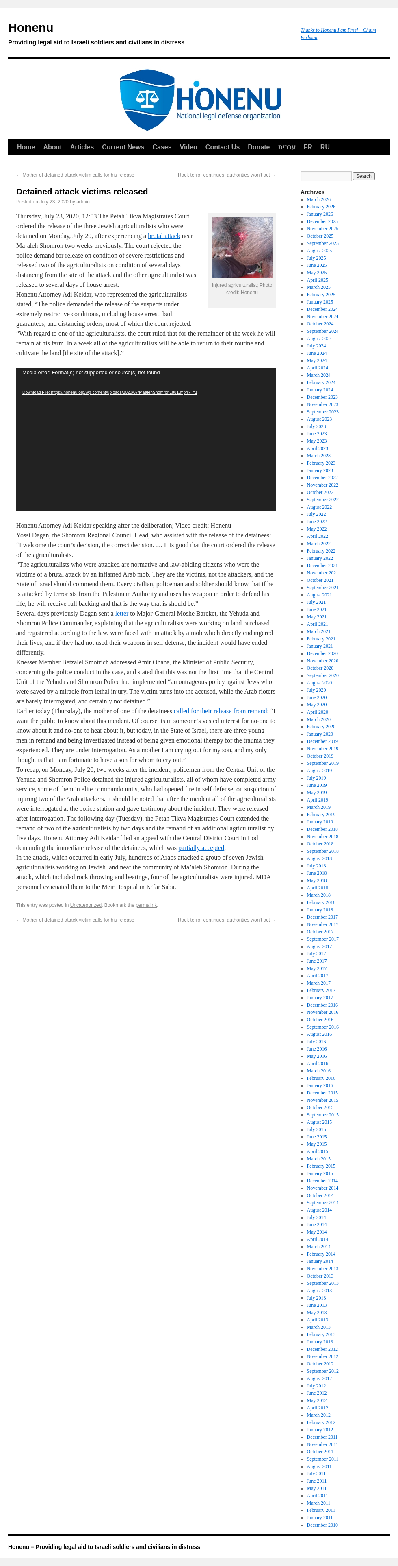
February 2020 (321, 726)
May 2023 (317, 441)
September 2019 (323, 763)
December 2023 (322, 397)
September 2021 (323, 587)
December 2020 (322, 653)
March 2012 (319, 1415)
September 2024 (323, 331)
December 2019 (322, 741)
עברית (287, 147)
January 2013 (320, 1342)
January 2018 (320, 910)
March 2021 (319, 631)
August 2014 (319, 1210)
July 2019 (316, 778)
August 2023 (319, 419)
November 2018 (323, 836)
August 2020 (319, 683)
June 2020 (317, 697)
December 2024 (322, 309)
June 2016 (317, 1049)
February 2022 (321, 551)
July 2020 (316, 690)
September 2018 (323, 851)
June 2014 (317, 1224)
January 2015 (320, 1173)
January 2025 (320, 302)
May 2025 (317, 272)
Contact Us (222, 147)
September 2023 (323, 412)
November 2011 (322, 1444)
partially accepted (201, 847)
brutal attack (164, 235)
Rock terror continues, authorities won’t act (227, 175)
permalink (146, 905)
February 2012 (321, 1422)
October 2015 (320, 1107)
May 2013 (317, 1312)
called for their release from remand (220, 711)
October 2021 (320, 580)
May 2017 (317, 968)
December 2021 (322, 565)
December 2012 (322, 1349)
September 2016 (323, 1027)
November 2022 (323, 485)
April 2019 (317, 800)
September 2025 (323, 243)
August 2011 (319, 1466)
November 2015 (323, 1100)
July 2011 (316, 1473)
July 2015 (316, 1129)
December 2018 (322, 829)
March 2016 (319, 1071)
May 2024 (317, 360)
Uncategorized (86, 905)
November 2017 (323, 924)
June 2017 (317, 961)
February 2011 (321, 1510)
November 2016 (323, 1012)
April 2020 (317, 712)
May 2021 (317, 617)
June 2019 (317, 785)
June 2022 (317, 521)
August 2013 (319, 1290)
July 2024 (316, 346)
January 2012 (320, 1430)
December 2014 (322, 1181)
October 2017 (320, 932)
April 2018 (317, 888)
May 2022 (317, 529)
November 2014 (323, 1188)
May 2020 (317, 705)
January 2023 (320, 470)
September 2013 (323, 1283)
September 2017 (323, 939)
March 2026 (319, 199)
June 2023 (317, 434)
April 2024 (317, 368)
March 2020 (319, 719)
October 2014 (320, 1195)
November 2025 (323, 229)
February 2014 (321, 1254)
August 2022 (319, 507)
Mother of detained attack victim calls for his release (75, 175)
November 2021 (323, 573)
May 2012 (317, 1400)
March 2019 (319, 807)
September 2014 (323, 1203)
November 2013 (323, 1268)
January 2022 (320, 558)
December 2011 (322, 1437)
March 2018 (319, 895)
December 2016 (322, 1005)
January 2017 (320, 997)
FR (308, 147)
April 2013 (317, 1320)
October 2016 (320, 1019)
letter (121, 613)
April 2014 (317, 1239)
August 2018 (319, 858)
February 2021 (321, 639)
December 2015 (322, 1093)
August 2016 (319, 1034)
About (52, 147)
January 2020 (320, 734)
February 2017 (321, 990)
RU (325, 147)
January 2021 (320, 646)
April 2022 (317, 536)
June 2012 (317, 1393)
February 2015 (321, 1166)
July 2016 (316, 1041)
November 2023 (323, 404)
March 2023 (319, 456)
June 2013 (317, 1305)
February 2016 (321, 1078)
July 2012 (316, 1386)
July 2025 (316, 258)
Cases (161, 147)
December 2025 (322, 221)
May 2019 (317, 792)
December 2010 (322, 1525)
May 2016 (317, 1056)
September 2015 (323, 1115)
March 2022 (319, 543)
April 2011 (317, 1495)
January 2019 (320, 822)
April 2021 (317, 624)
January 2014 (320, 1261)
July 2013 (316, 1298)
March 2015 (319, 1159)
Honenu (150, 35)
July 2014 (316, 1217)
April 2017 (317, 975)
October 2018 (320, 844)
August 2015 (319, 1122)
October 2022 (320, 492)
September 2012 (323, 1371)
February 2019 (321, 814)
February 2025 (321, 294)
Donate (259, 147)
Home (26, 147)
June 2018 (317, 873)
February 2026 (321, 207)
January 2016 (320, 1085)
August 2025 (319, 250)
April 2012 (317, 1408)
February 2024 (321, 382)
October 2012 (320, 1364)
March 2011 (319, 1503)
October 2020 (320, 668)
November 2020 (323, 661)
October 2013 (320, 1276)
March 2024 (319, 375)
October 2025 (320, 236)
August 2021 (319, 595)
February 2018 (321, 902)
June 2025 (317, 265)
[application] (146, 439)
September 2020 (323, 675)
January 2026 (320, 214)
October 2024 (320, 324)
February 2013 (321, 1334)
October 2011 (320, 1452)
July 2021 (316, 602)
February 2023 (321, 463)
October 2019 (320, 756)
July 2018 (316, 866)
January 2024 (320, 390)
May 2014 (317, 1232)
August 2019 (319, 770)
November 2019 (323, 748)
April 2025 (317, 280)
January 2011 (320, 1517)
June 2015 (317, 1137)
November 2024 (323, 316)
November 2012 (323, 1356)
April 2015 (317, 1151)
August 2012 (319, 1378)
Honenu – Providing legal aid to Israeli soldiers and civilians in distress (104, 1547)
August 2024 (319, 338)
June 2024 (317, 353)
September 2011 (323, 1459)
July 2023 (316, 426)
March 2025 (319, 287)
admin (83, 202)
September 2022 (323, 499)
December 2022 (322, 478)
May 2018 (317, 880)
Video (188, 147)
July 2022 (316, 514)
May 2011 (317, 1488)
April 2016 (317, 1063)
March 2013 (319, 1327)
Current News (123, 147)
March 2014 (319, 1246)
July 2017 (316, 954)
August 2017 (319, 946)
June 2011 (317, 1481)
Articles (82, 147)
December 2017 (322, 917)
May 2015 (317, 1144)
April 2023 (317, 448)
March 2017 (319, 983)
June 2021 (317, 609)
